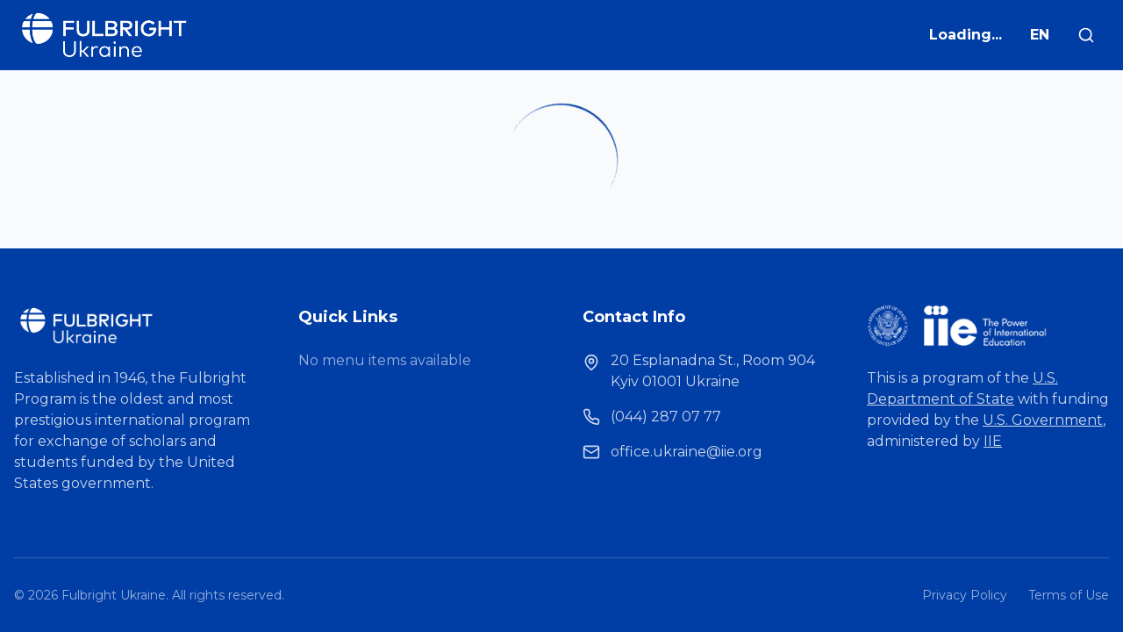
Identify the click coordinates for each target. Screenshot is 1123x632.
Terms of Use (1068, 595)
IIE (993, 441)
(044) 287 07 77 (666, 416)
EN (1039, 34)
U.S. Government (1043, 420)
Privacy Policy (964, 595)
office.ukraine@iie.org (686, 451)
